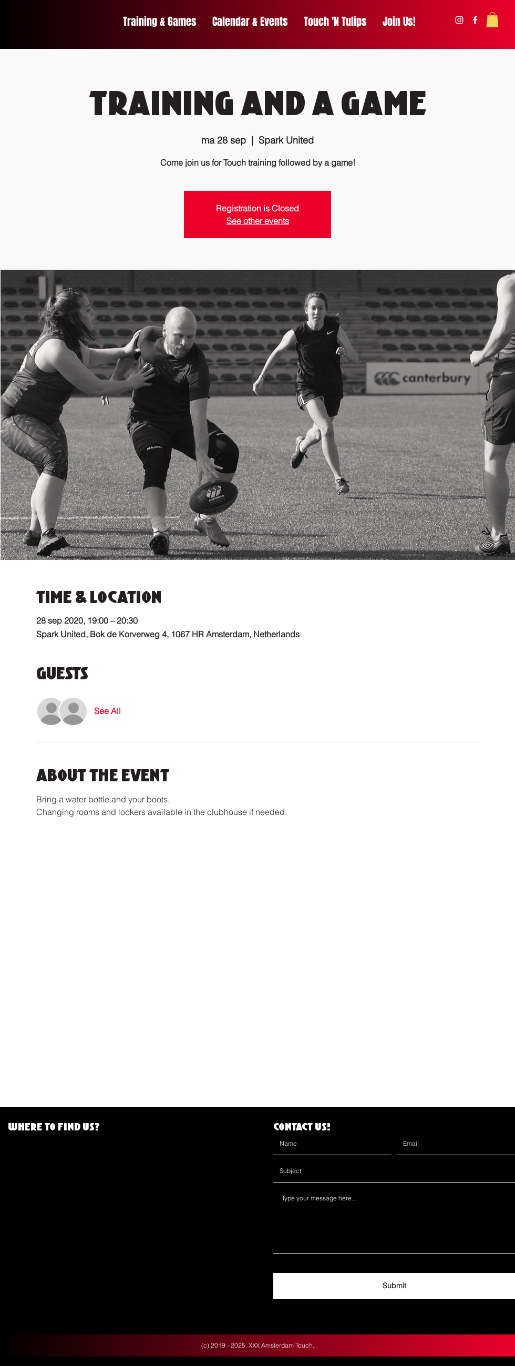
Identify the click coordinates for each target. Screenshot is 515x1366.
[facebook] (475, 20)
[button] (492, 19)
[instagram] (459, 20)
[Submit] (394, 1286)
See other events (257, 221)
